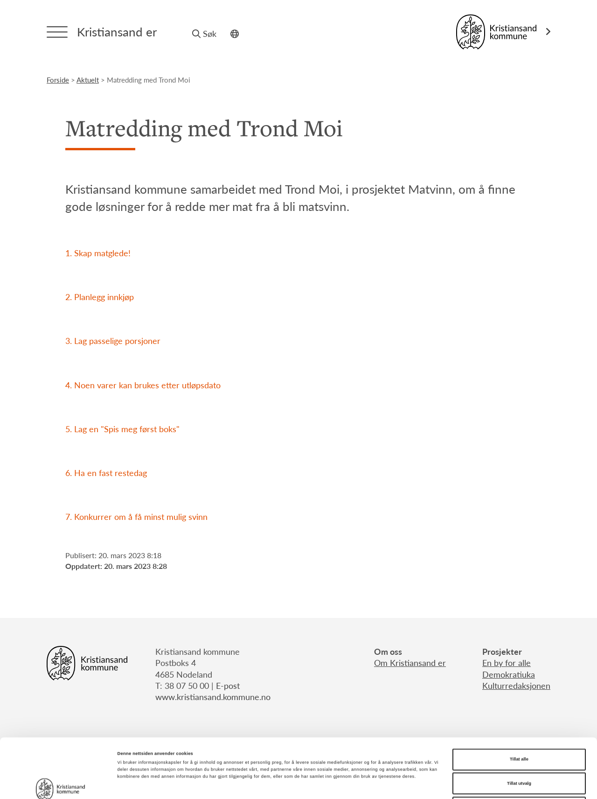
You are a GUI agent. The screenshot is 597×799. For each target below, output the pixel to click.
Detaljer (392, 783)
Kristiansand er (117, 31)
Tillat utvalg (519, 724)
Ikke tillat (519, 748)
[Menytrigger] (57, 32)
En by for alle (506, 662)
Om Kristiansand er (410, 662)
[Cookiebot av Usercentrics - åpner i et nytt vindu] (60, 783)
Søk (204, 33)
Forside (58, 79)
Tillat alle (519, 700)
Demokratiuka (508, 674)
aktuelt (87, 79)
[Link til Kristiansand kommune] (503, 31)
